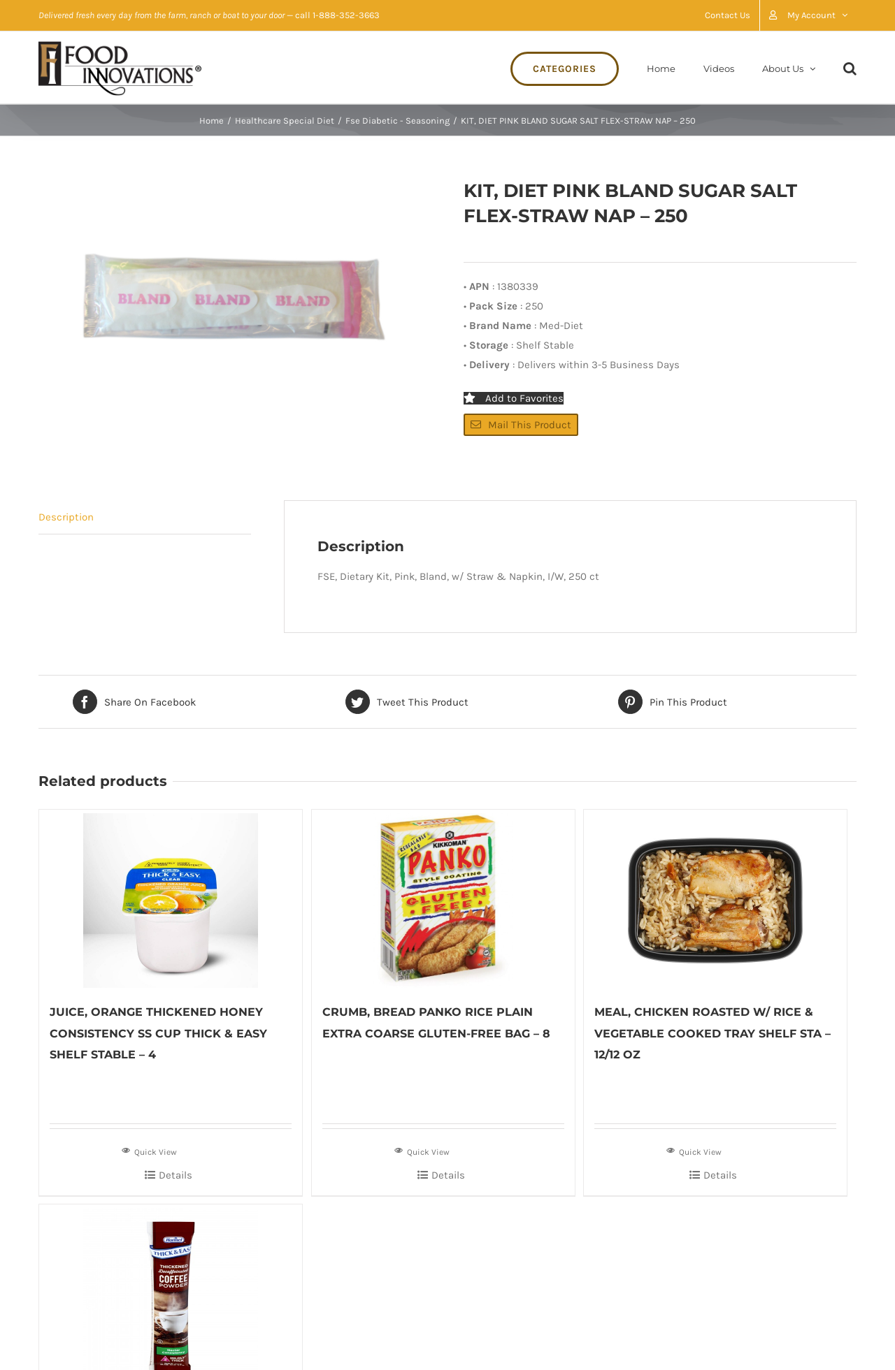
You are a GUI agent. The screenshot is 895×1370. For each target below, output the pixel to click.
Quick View (149, 1150)
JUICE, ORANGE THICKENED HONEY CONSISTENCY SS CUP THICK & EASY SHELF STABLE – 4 (158, 1033)
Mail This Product (521, 424)
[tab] (144, 517)
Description (66, 517)
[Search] (850, 67)
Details (175, 1175)
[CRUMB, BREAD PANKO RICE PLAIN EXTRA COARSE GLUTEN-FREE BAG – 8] (443, 899)
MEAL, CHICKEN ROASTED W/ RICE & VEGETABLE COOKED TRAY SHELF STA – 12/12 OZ (712, 1033)
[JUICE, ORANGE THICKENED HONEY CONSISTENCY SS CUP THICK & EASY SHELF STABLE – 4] (170, 899)
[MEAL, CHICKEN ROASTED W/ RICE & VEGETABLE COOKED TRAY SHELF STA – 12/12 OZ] (715, 899)
